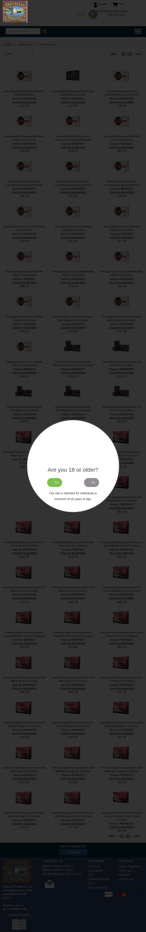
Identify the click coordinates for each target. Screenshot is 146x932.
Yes (57, 482)
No (93, 482)
